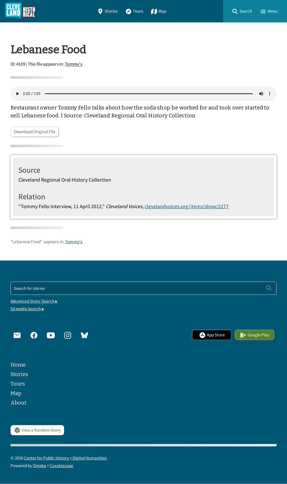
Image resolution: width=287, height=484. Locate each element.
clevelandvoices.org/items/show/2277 (187, 206)
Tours (134, 11)
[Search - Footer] (143, 288)
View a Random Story (37, 430)
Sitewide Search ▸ (27, 309)
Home (18, 365)
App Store (212, 335)
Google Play (254, 335)
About (18, 403)
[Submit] (269, 288)
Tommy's (73, 64)
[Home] (20, 11)
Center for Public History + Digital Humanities (65, 458)
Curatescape (61, 465)
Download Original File (34, 131)
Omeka (39, 465)
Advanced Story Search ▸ (34, 301)
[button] (242, 11)
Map (158, 11)
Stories (107, 11)
